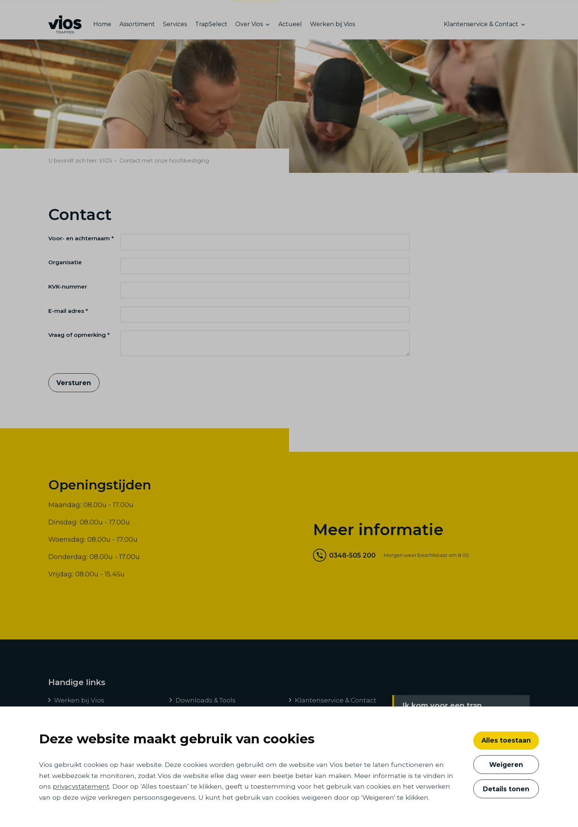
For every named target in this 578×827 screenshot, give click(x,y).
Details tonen (506, 789)
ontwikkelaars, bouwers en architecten (168, 8)
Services (175, 27)
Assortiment (137, 27)
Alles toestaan (506, 740)
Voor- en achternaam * (81, 244)
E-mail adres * (68, 316)
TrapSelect (211, 27)
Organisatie (65, 268)
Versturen (73, 388)
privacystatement (81, 786)
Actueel (290, 27)
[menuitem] (104, 28)
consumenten (257, 10)
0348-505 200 (344, 561)
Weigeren (506, 764)
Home (102, 27)
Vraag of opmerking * (79, 340)
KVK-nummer (67, 292)
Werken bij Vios (332, 27)
